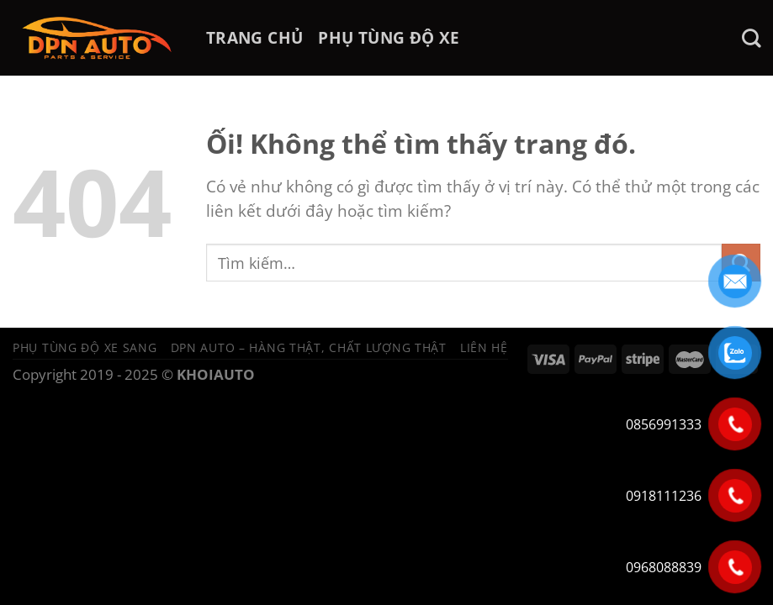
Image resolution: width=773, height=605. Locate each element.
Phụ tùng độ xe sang (85, 347)
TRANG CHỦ (254, 37)
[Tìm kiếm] (751, 38)
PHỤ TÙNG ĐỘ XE (388, 37)
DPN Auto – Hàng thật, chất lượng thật (309, 347)
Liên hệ (484, 347)
